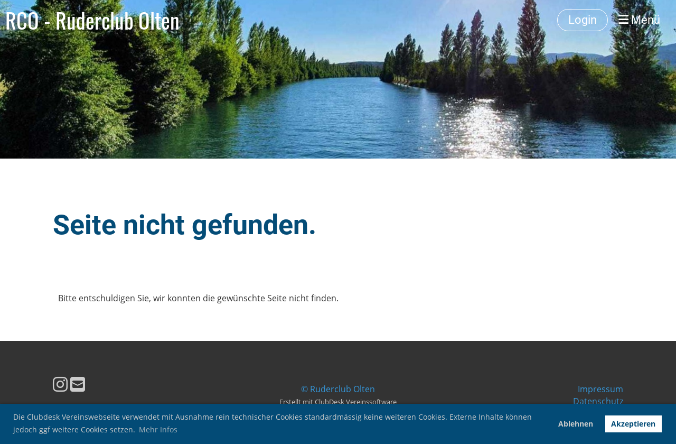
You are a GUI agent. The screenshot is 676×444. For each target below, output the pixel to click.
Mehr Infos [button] (158, 429)
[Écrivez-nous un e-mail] (77, 384)
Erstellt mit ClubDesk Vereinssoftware (338, 401)
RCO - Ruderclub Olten (92, 20)
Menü (639, 19)
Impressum (600, 389)
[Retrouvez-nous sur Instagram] (60, 384)
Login (582, 19)
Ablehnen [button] (575, 424)
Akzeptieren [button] (633, 424)
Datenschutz (598, 401)
